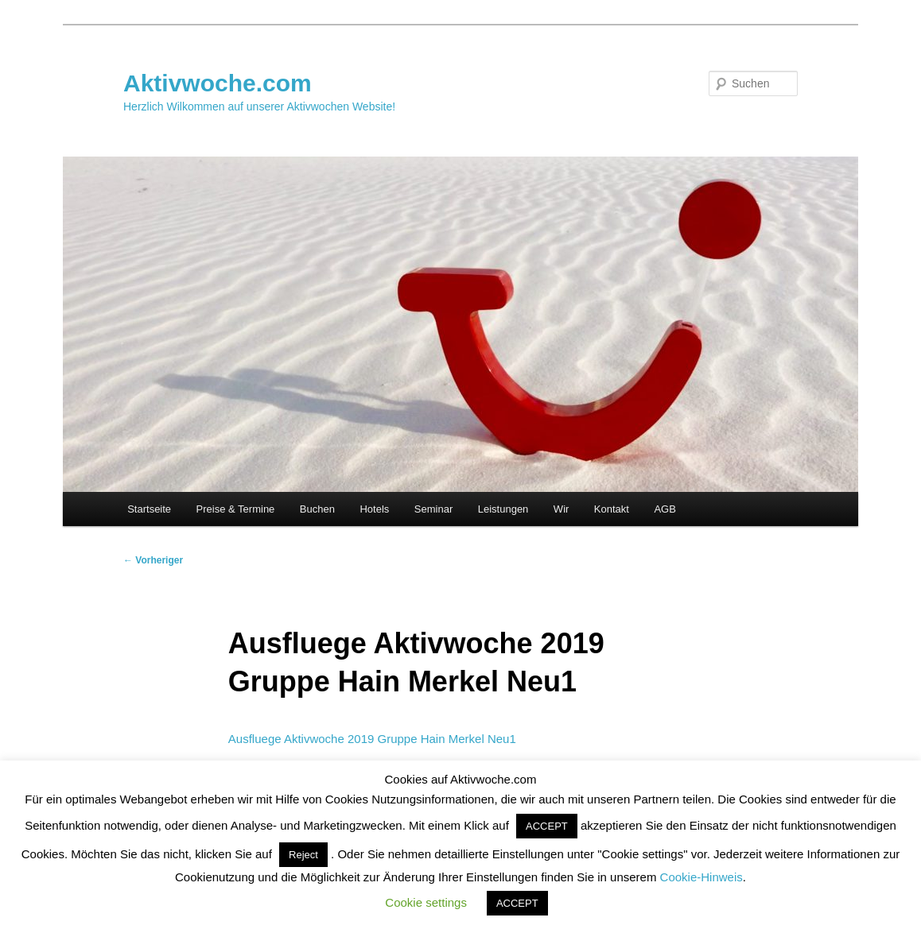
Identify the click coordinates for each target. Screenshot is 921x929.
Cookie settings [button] (426, 902)
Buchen (317, 509)
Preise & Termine (235, 509)
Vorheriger (153, 560)
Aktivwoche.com (217, 83)
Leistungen (503, 509)
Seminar (433, 509)
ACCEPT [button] (547, 826)
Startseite (149, 509)
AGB (664, 509)
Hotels (374, 509)
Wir (561, 509)
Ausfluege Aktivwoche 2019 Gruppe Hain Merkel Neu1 (372, 738)
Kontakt (611, 509)
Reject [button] (303, 855)
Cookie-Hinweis (701, 877)
